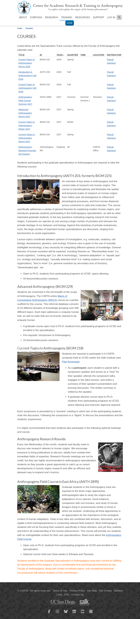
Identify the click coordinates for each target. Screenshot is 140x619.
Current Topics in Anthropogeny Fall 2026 (27, 88)
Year (60, 55)
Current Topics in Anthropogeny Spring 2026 (26, 63)
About (23, 17)
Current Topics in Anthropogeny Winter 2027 (26, 125)
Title (21, 55)
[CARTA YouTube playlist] (82, 613)
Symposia (36, 17)
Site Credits (105, 590)
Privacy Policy (77, 590)
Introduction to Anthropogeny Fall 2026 (27, 75)
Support (98, 17)
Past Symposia (70, 361)
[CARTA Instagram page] (57, 613)
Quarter (72, 55)
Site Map (92, 590)
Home (19, 28)
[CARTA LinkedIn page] (74, 613)
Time (83, 55)
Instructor (114, 55)
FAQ (66, 594)
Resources (82, 17)
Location (98, 55)
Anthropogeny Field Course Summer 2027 (25, 100)
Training (66, 17)
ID (41, 55)
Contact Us (77, 594)
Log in (111, 17)
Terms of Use (60, 590)
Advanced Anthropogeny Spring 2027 (25, 113)
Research (51, 17)
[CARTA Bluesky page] (65, 613)
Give (69, 23)
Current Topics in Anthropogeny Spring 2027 (26, 138)
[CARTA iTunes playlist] (91, 611)
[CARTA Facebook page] (49, 613)
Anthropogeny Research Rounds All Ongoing (27, 150)
